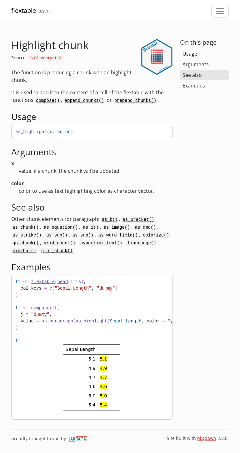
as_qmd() (145, 227)
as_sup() (82, 235)
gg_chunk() (25, 243)
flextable (23, 10)
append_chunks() (84, 100)
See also (192, 75)
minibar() (24, 250)
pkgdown (206, 438)
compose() (48, 100)
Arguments (195, 64)
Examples (193, 85)
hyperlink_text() (101, 243)
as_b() (110, 219)
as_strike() (26, 235)
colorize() (156, 235)
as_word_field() (118, 235)
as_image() (117, 227)
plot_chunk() (57, 250)
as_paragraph (57, 321)
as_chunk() (25, 227)
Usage (189, 53)
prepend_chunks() (135, 100)
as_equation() (61, 227)
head (62, 281)
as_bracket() (138, 219)
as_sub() (56, 235)
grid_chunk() (59, 243)
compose (40, 308)
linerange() (141, 243)
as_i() (90, 227)
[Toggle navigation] (220, 11)
